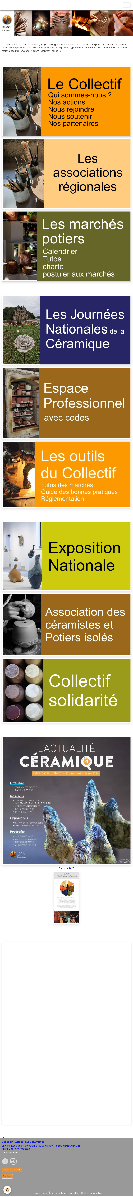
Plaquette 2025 (66, 868)
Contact (7, 1176)
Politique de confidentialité (64, 1193)
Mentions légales (12, 1169)
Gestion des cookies (91, 1193)
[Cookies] (7, 1190)
